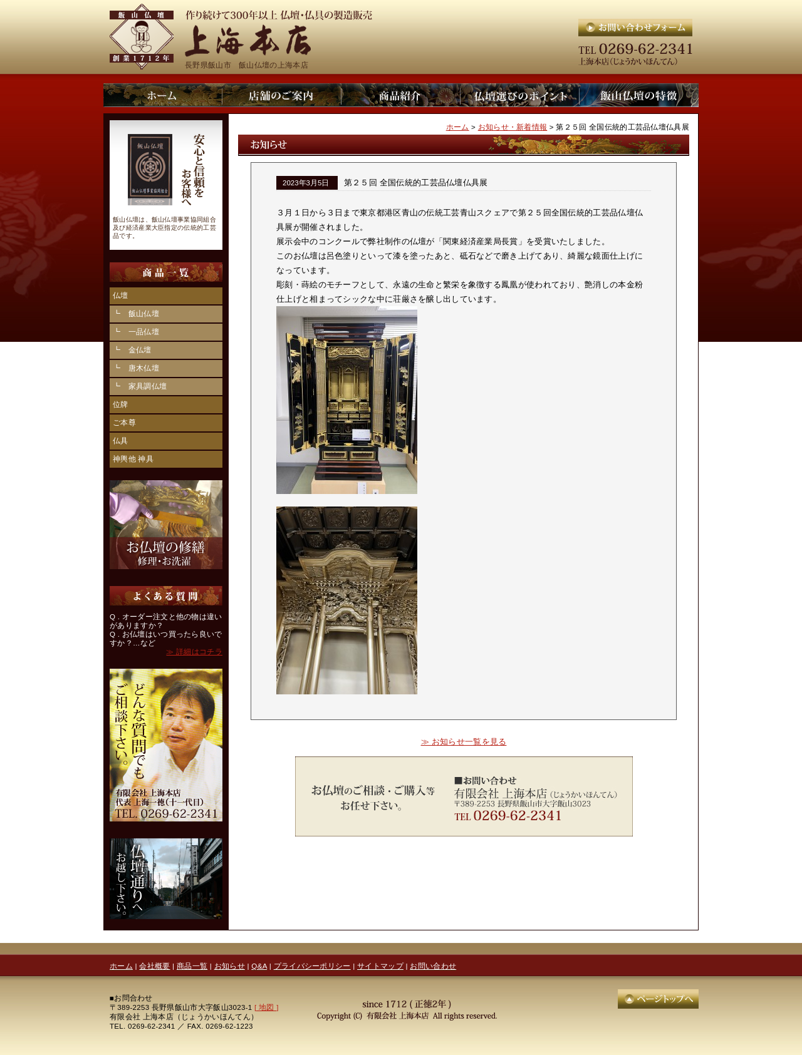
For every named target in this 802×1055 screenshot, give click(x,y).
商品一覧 (192, 966)
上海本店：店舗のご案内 (281, 95)
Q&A (259, 966)
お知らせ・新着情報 (513, 127)
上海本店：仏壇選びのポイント (520, 95)
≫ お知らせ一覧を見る (464, 741)
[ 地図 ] (266, 1007)
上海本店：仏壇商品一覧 (401, 95)
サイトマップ (380, 966)
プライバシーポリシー (312, 966)
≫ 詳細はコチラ (194, 652)
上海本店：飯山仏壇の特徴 (639, 95)
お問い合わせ (433, 966)
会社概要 (154, 966)
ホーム (457, 127)
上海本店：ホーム (162, 95)
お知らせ (229, 966)
